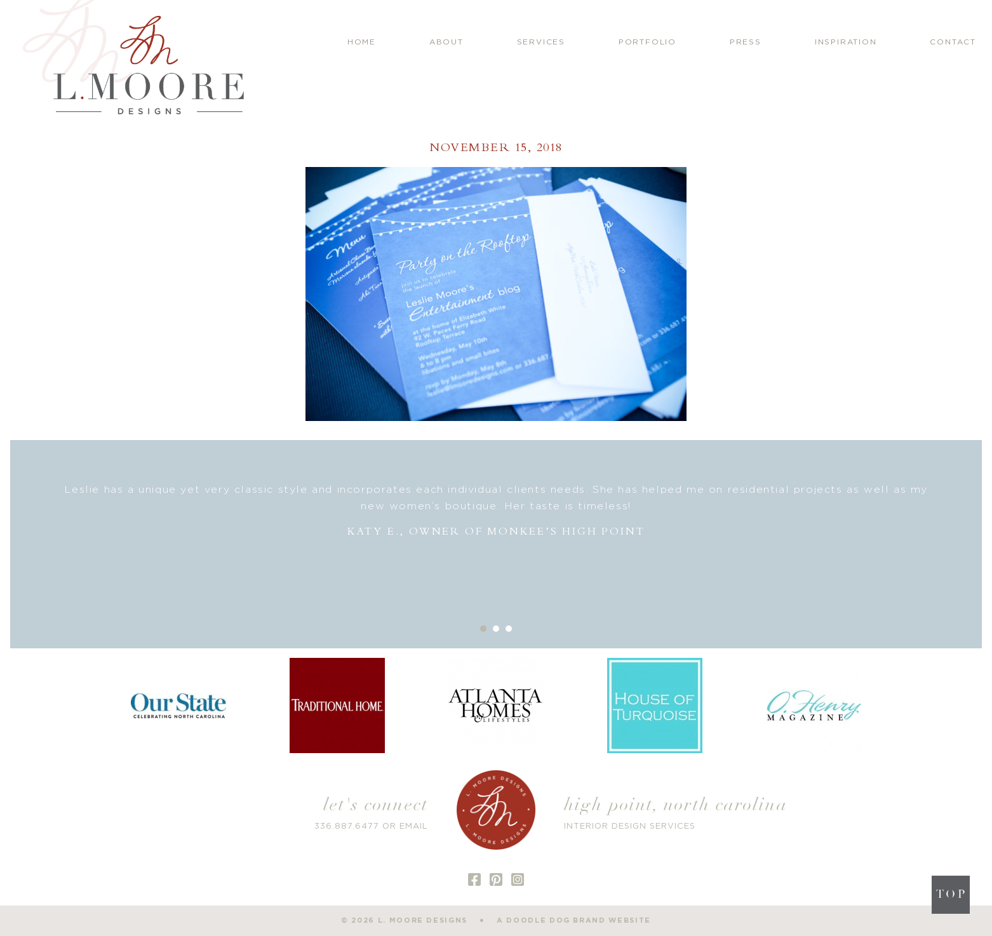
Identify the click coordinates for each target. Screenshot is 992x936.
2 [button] (496, 628)
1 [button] (483, 628)
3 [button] (509, 628)
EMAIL (413, 826)
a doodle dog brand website (574, 920)
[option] (496, 510)
